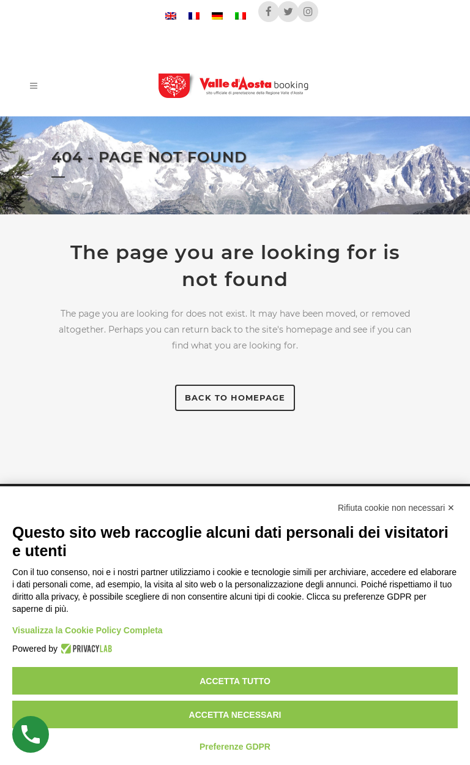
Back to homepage (235, 397)
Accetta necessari (235, 715)
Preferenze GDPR (235, 747)
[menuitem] (170, 15)
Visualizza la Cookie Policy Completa (87, 630)
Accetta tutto (235, 681)
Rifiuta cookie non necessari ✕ (396, 508)
